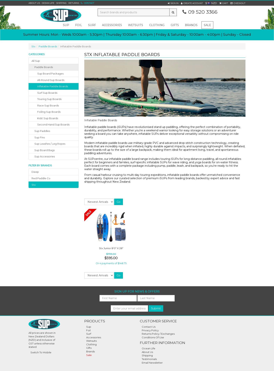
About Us (34, 3)
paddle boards (43, 67)
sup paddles (42, 130)
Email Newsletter (152, 362)
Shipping (61, 3)
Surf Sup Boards (47, 92)
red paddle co (41, 178)
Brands (191, 25)
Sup (88, 326)
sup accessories (44, 156)
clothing (157, 25)
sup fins (39, 137)
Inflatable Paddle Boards (52, 86)
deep (35, 171)
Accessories (93, 337)
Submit (156, 308)
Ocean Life (48, 3)
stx (34, 184)
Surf (88, 333)
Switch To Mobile (40, 352)
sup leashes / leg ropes (49, 143)
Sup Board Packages (50, 73)
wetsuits (135, 25)
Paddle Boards (48, 46)
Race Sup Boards (48, 105)
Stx (33, 46)
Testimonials (149, 359)
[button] (173, 3)
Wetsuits (91, 340)
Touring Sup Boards (49, 99)
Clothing (91, 344)
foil (78, 25)
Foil (88, 330)
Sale (207, 25)
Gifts (89, 347)
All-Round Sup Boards (50, 80)
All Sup (36, 60)
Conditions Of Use (153, 337)
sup (66, 25)
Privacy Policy (150, 330)
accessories (112, 25)
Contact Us (148, 326)
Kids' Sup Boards (47, 118)
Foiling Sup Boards (49, 111)
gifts (175, 25)
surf (92, 25)
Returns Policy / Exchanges (158, 333)
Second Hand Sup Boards (53, 124)
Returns (73, 3)
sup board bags (44, 150)
